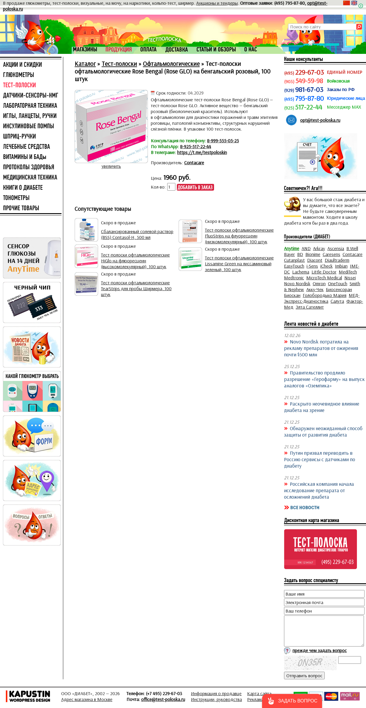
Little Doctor (324, 272)
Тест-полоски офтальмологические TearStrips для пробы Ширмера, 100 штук (136, 288)
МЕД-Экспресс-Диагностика (322, 298)
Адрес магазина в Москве (86, 699)
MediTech (348, 272)
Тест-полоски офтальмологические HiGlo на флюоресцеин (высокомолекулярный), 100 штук (135, 260)
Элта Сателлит (310, 307)
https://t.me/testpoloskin (202, 152)
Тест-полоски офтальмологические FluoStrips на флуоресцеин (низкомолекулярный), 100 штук (239, 235)
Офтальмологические (171, 63)
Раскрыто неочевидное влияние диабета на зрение (321, 406)
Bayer (289, 254)
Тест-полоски (119, 63)
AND (306, 248)
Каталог (85, 63)
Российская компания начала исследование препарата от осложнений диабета (319, 490)
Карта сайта (259, 693)
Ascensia (335, 248)
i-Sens (312, 266)
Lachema (300, 272)
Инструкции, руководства (216, 699)
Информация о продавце (216, 693)
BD (300, 254)
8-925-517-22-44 (195, 146)
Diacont (314, 260)
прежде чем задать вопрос (320, 650)
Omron (319, 283)
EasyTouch (294, 266)
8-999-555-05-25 (223, 140)
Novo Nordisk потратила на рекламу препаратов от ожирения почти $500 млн (321, 348)
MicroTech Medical (324, 278)
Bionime (312, 254)
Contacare (194, 162)
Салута (337, 301)
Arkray (319, 248)
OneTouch (337, 283)
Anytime (291, 248)
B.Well (352, 248)
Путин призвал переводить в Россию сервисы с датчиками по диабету (319, 459)
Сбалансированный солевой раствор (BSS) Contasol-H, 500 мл (137, 234)
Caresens (331, 254)
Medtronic (294, 278)
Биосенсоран (339, 289)
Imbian (341, 266)
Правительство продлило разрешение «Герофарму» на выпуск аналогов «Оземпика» (324, 379)
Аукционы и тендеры (217, 3)
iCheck (326, 266)
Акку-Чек (315, 289)
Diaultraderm (337, 260)
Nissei (350, 278)
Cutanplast (294, 260)
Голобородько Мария (324, 295)
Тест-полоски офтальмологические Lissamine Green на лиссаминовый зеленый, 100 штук (239, 263)
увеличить (111, 166)
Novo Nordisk (297, 283)
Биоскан (292, 295)
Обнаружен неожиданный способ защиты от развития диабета (323, 431)
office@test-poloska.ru (163, 699)
